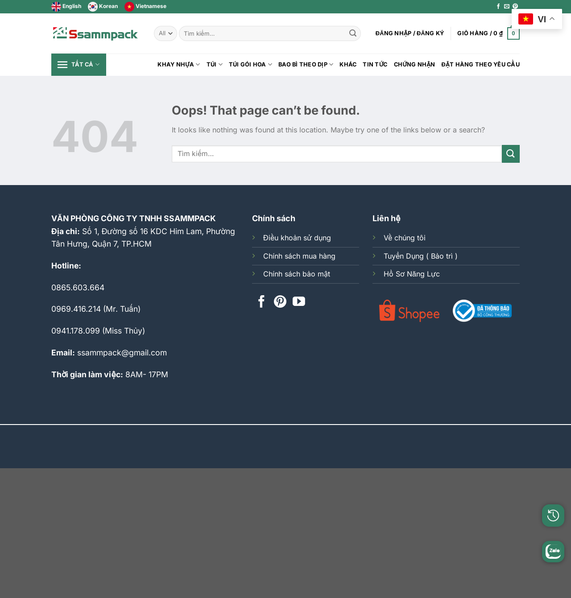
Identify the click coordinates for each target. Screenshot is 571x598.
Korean (103, 6)
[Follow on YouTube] (299, 302)
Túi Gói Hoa (250, 64)
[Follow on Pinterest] (515, 7)
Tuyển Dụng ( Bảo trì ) (421, 256)
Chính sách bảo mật (296, 273)
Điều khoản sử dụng (297, 237)
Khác (347, 64)
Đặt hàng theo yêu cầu (481, 64)
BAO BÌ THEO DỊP (305, 64)
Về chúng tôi (405, 237)
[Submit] (352, 33)
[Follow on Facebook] (498, 7)
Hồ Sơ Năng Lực (412, 273)
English (66, 6)
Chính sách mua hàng (299, 256)
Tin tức (375, 64)
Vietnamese (145, 6)
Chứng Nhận (414, 64)
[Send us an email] (506, 7)
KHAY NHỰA (178, 64)
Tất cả (77, 64)
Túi (215, 64)
